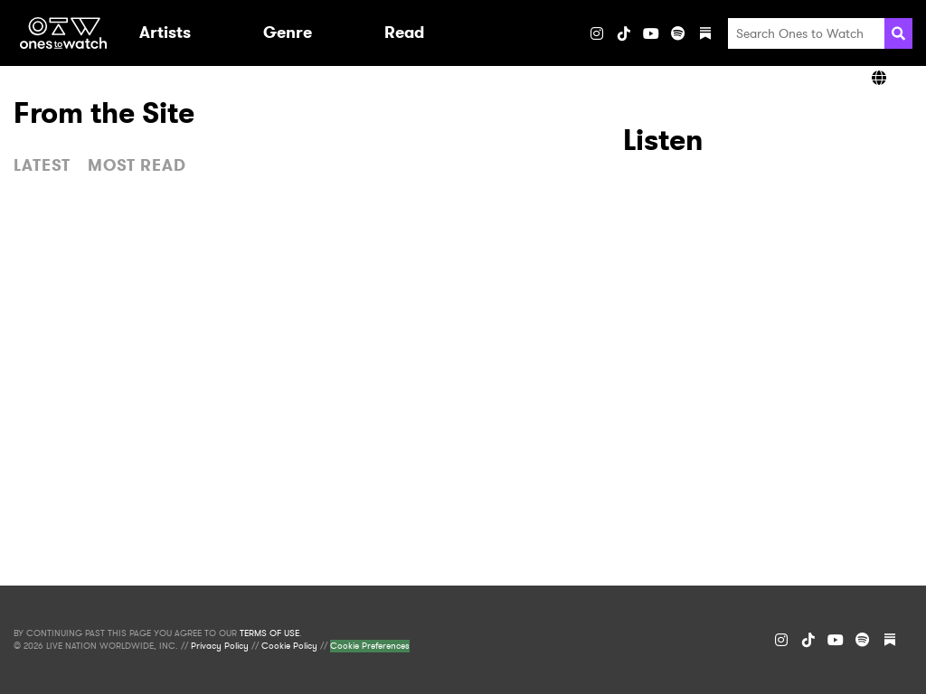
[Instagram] (596, 33)
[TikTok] (624, 33)
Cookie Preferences (370, 646)
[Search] (898, 33)
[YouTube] (651, 33)
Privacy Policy (220, 646)
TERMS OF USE (269, 633)
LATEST (42, 165)
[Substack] (705, 33)
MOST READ (137, 165)
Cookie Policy (289, 646)
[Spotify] (678, 33)
